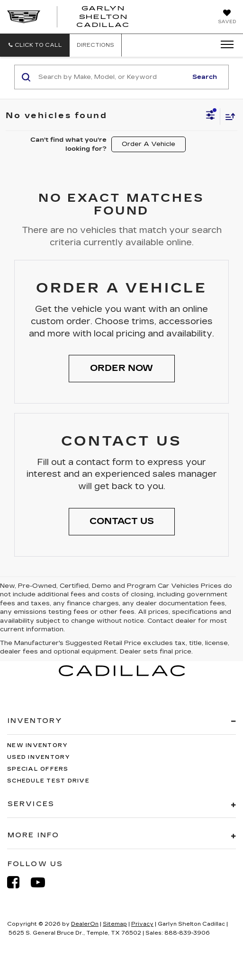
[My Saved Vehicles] (227, 17)
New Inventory (37, 745)
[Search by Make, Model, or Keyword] (111, 77)
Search (204, 77)
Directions (95, 45)
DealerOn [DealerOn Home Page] (85, 924)
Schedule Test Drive (48, 781)
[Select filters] (210, 116)
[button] (35, 45)
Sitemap (115, 924)
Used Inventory (39, 757)
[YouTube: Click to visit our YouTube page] (42, 882)
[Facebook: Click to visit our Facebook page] (18, 882)
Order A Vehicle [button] (148, 144)
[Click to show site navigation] (224, 45)
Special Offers (38, 769)
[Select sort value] (227, 116)
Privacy (142, 924)
